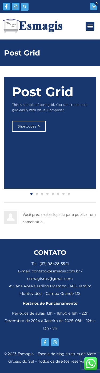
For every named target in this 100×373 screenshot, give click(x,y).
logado (59, 214)
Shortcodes (29, 126)
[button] (25, 7)
